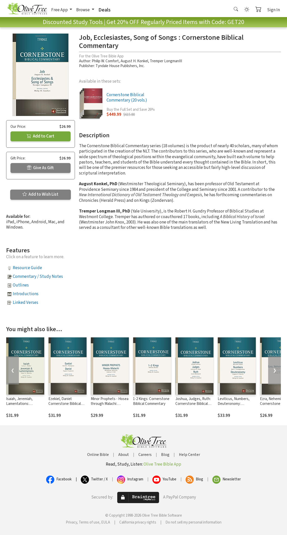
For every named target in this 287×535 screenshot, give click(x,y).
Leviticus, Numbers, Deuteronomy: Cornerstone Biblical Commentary (234, 406)
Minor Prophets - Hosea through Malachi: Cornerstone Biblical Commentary (109, 406)
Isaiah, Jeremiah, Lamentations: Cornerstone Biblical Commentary (22, 406)
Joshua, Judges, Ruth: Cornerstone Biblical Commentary (193, 403)
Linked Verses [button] (25, 303)
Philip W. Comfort (105, 61)
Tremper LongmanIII (166, 61)
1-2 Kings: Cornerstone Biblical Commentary (151, 401)
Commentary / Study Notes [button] (38, 276)
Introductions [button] (25, 294)
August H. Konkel (134, 61)
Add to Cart (40, 136)
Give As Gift (40, 168)
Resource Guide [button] (27, 268)
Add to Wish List (40, 194)
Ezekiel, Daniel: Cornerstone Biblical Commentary (64, 403)
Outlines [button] (21, 285)
